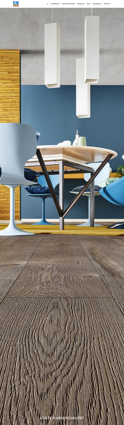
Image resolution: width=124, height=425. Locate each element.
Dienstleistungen (68, 3)
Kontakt (107, 3)
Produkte (80, 3)
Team (88, 3)
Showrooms (55, 3)
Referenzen (97, 3)
